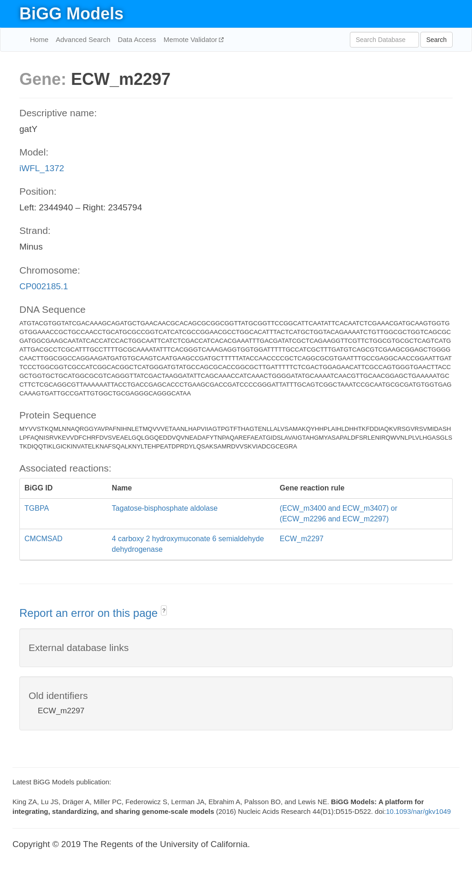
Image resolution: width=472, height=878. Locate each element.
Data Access (137, 39)
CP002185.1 (43, 286)
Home (39, 39)
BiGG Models (71, 13)
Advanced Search (83, 39)
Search (436, 39)
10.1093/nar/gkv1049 (418, 811)
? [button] (163, 611)
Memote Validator (191, 39)
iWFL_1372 (41, 168)
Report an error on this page (90, 613)
